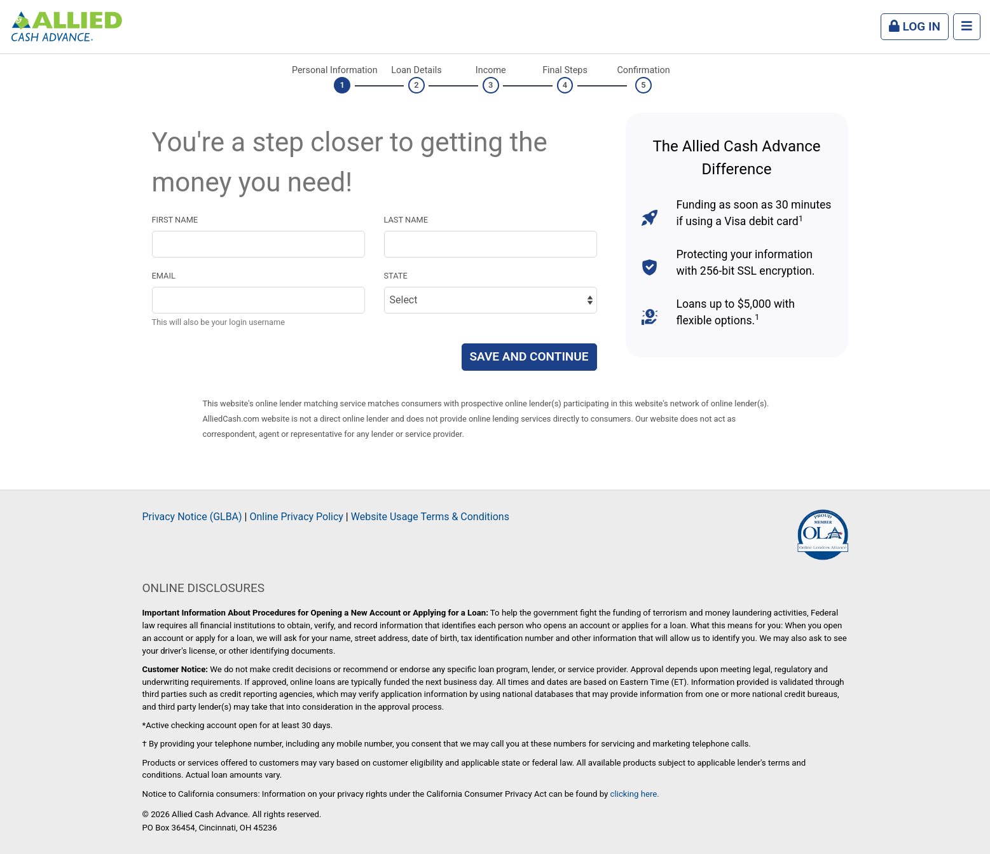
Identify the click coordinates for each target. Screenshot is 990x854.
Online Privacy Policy (296, 517)
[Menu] (966, 27)
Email (163, 275)
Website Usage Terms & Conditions (430, 517)
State (396, 275)
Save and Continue (529, 356)
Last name (406, 219)
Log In (914, 26)
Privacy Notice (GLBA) (192, 517)
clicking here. (634, 794)
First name (175, 219)
